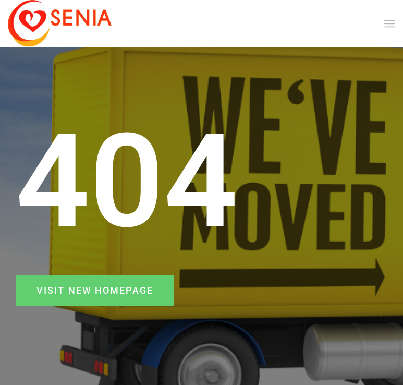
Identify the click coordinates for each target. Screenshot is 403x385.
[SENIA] (60, 23)
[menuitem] (389, 23)
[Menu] (389, 23)
